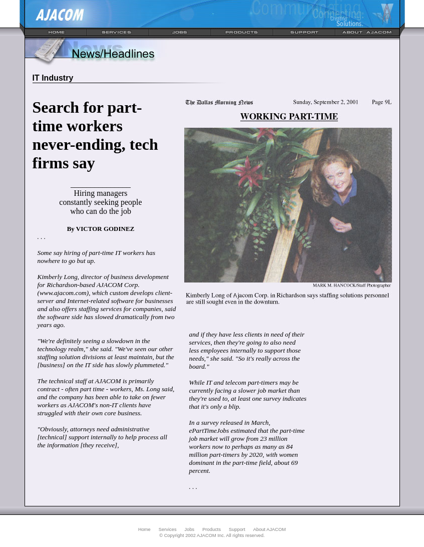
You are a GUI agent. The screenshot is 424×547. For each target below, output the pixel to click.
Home (144, 529)
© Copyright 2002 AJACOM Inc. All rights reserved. (212, 535)
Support (237, 529)
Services (168, 529)
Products (211, 529)
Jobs (190, 529)
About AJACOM (269, 529)
